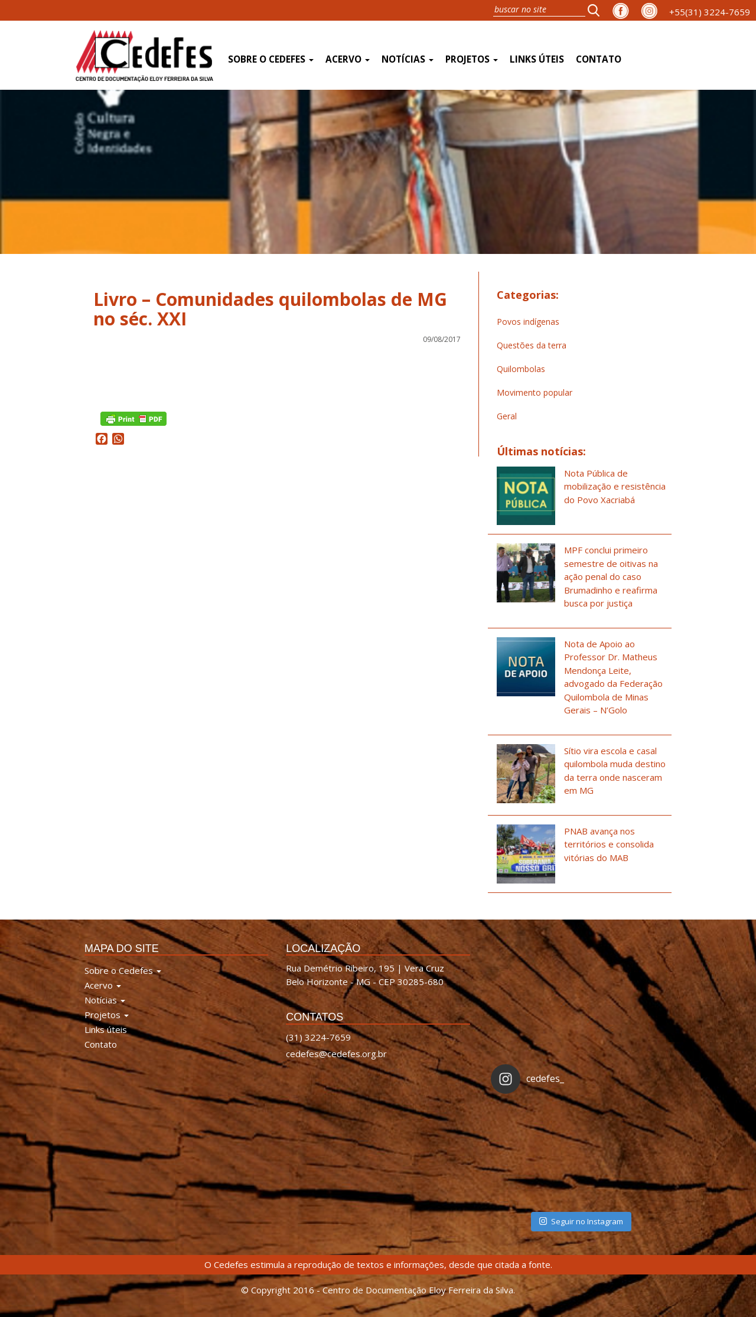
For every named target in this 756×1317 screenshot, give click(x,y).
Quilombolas (521, 368)
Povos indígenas (528, 321)
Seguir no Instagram (581, 1221)
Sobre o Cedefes (271, 59)
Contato (598, 59)
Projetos (471, 59)
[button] (597, 10)
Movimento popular (534, 392)
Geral (507, 416)
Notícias (408, 59)
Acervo (347, 59)
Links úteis (537, 59)
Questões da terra (531, 345)
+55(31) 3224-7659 (709, 12)
